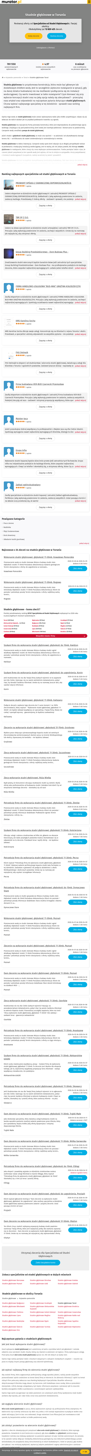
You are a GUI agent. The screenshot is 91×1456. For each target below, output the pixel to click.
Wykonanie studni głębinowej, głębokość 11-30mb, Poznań (32, 918)
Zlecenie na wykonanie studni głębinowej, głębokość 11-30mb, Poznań (38, 945)
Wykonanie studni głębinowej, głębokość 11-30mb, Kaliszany (33, 700)
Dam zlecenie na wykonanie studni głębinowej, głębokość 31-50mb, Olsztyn (40, 1221)
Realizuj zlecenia (56, 36)
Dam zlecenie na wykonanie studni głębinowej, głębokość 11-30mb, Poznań (40, 973)
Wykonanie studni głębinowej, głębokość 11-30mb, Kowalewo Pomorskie (39, 557)
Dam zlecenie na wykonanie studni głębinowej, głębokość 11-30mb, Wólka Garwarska (45, 1141)
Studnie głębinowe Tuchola (40, 1327)
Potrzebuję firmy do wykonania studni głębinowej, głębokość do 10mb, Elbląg (41, 1166)
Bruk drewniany (9, 535)
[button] (82, 165)
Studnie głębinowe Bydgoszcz (13, 1303)
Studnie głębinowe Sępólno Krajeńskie (68, 1322)
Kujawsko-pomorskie (13, 78)
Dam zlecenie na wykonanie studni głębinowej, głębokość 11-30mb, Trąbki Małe (42, 1113)
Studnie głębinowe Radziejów (13, 1321)
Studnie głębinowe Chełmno (12, 1312)
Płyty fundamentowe (11, 531)
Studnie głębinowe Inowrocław (69, 1312)
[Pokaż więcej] (79, 199)
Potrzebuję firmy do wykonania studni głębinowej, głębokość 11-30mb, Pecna (41, 857)
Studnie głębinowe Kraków (68, 1280)
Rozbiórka (7, 527)
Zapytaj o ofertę (45, 206)
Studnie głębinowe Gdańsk (68, 1284)
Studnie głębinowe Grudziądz (41, 1303)
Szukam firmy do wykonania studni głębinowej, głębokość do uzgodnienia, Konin (43, 672)
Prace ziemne (9, 523)
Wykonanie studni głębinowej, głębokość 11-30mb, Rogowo (32, 582)
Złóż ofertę (77, 568)
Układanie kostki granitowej (14, 539)
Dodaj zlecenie (33, 36)
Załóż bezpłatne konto (45, 1262)
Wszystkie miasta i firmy (60, 636)
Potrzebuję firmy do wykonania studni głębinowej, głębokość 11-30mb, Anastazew (43, 1030)
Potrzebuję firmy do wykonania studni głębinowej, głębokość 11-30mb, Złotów (42, 803)
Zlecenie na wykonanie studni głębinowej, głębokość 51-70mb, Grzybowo (39, 727)
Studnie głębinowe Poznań (12, 1284)
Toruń (26, 78)
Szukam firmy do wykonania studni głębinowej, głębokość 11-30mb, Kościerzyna (42, 830)
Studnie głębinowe (9, 1298)
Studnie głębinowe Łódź (39, 1284)
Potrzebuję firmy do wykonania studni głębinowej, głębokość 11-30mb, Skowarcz (43, 1086)
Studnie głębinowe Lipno (11, 1315)
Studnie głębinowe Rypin (39, 1321)
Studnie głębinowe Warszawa (13, 1280)
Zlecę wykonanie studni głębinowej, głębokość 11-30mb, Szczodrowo (37, 752)
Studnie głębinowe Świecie (12, 1327)
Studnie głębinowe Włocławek (13, 1306)
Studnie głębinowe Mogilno (40, 1315)
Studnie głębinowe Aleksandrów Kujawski (42, 1307)
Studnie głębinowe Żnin (11, 1330)
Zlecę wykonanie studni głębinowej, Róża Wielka (27, 777)
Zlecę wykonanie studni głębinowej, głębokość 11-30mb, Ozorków (35, 1000)
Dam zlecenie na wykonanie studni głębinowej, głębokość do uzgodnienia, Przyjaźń (44, 1193)
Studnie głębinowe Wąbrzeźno (69, 1327)
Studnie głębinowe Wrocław (40, 1280)
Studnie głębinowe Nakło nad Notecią (69, 1316)
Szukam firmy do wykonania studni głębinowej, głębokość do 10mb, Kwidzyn (41, 645)
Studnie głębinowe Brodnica (68, 1306)
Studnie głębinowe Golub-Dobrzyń (43, 1312)
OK (85, 1452)
